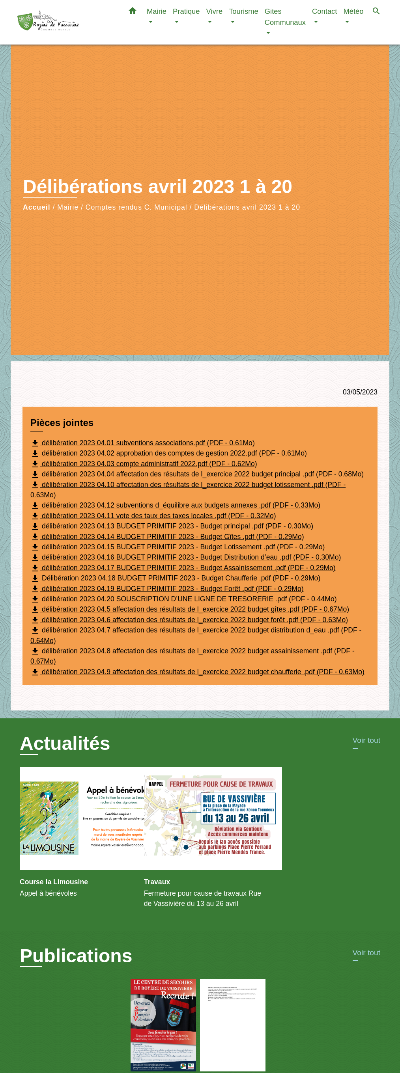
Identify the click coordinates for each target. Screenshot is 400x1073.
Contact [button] (324, 11)
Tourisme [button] (243, 11)
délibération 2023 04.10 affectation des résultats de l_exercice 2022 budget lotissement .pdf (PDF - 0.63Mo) (188, 489)
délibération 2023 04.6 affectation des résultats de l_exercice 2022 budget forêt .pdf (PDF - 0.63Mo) (189, 620)
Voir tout (366, 740)
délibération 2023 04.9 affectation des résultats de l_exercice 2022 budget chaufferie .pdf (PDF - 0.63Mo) (197, 672)
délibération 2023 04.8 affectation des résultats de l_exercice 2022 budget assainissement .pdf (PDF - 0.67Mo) (192, 656)
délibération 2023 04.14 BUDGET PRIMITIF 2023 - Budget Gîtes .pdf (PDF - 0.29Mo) (167, 537)
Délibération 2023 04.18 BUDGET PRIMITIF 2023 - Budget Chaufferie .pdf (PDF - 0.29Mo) (175, 579)
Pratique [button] (186, 11)
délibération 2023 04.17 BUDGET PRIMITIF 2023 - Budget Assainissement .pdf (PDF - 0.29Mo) (183, 568)
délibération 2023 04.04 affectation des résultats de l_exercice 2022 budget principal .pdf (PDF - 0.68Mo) (197, 475)
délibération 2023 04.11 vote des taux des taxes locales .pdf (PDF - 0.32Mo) (153, 516)
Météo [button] (353, 11)
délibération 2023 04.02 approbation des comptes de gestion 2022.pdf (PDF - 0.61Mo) (168, 454)
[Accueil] (66, 22)
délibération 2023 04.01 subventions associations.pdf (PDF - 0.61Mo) (142, 443)
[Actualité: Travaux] (200, 842)
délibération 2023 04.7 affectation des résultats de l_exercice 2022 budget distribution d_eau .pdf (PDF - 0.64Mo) (195, 635)
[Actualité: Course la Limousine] (76, 837)
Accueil (36, 207)
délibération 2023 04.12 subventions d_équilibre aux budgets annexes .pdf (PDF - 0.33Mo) (175, 506)
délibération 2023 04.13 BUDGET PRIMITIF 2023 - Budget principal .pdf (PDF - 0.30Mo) (171, 527)
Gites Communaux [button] (285, 16)
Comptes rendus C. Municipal (136, 207)
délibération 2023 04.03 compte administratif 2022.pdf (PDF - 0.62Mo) (143, 464)
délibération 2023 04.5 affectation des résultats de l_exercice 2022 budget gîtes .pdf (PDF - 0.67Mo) (189, 610)
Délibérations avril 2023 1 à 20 (247, 207)
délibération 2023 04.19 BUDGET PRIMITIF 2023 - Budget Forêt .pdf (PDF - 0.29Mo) (167, 589)
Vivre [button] (214, 11)
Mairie (68, 207)
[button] (132, 12)
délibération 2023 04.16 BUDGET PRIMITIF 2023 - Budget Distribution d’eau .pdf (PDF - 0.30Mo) (185, 558)
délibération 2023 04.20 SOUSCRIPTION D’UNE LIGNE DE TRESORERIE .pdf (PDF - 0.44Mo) (183, 599)
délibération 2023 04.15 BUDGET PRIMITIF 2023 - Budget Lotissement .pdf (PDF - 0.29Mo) (177, 547)
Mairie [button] (156, 11)
